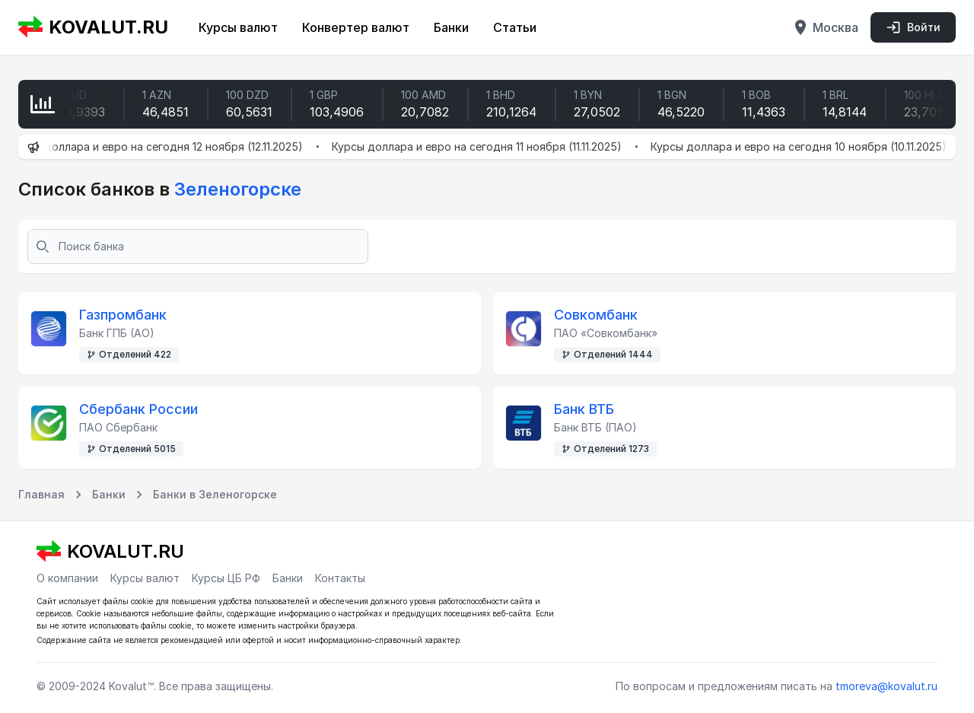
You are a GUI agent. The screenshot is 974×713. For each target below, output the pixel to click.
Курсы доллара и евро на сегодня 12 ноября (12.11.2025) (165, 146)
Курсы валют (238, 27)
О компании (67, 577)
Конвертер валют (355, 27)
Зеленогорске (235, 189)
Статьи (514, 27)
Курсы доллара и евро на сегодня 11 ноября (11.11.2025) (487, 146)
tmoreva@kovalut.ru (886, 686)
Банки (451, 27)
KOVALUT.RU (93, 27)
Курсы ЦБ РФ (226, 577)
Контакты (340, 577)
